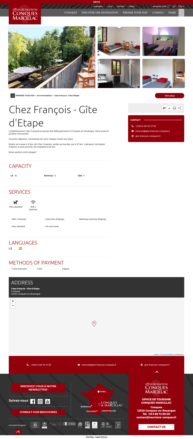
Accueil (9, 4)
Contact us (156, 427)
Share (179, 108)
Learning (98, 6)
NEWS (96, 2)
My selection (159, 6)
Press (132, 6)
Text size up (164, 108)
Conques (70, 13)
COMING (158, 13)
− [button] (13, 306)
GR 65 (109, 6)
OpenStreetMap (167, 355)
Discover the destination (100, 13)
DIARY (172, 13)
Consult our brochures (38, 412)
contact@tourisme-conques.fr (156, 417)
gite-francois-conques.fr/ (148, 136)
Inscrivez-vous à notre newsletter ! (38, 388)
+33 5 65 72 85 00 (159, 414)
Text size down (169, 108)
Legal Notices (101, 437)
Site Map (90, 437)
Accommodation (44, 95)
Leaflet (155, 355)
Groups (120, 6)
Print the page (174, 108)
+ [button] (13, 301)
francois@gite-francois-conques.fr (152, 131)
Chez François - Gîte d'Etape (66, 95)
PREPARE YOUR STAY (135, 13)
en (180, 6)
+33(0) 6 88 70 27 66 (145, 126)
